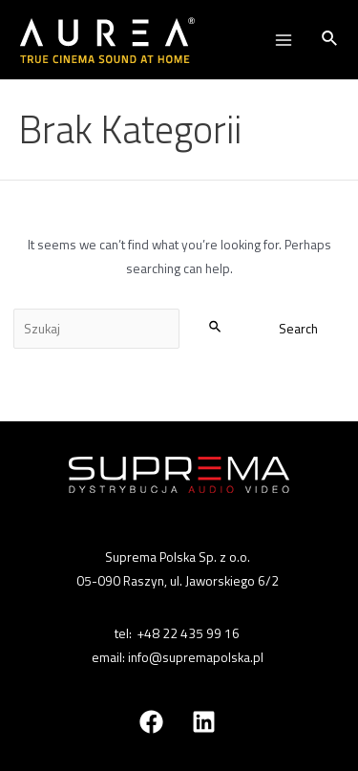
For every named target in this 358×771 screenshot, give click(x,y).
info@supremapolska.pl (195, 657)
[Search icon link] (330, 40)
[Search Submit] (215, 326)
